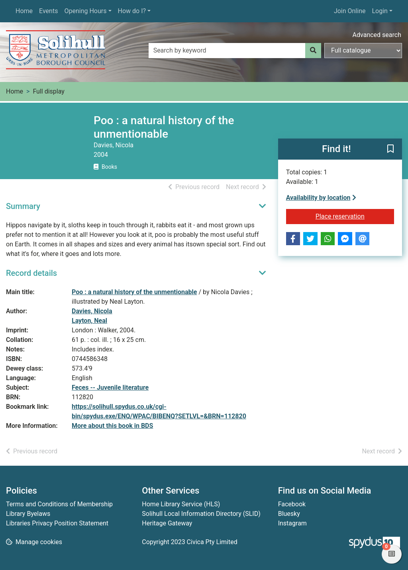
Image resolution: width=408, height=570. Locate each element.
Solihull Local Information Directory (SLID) (201, 513)
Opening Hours (85, 11)
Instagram (292, 523)
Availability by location (321, 197)
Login (379, 11)
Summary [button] (23, 206)
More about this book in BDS (112, 425)
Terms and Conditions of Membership (59, 504)
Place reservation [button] (355, 215)
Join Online (350, 11)
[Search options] (363, 50)
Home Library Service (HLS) (181, 504)
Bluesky (289, 513)
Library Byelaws (28, 513)
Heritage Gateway (167, 523)
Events (48, 11)
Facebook (292, 504)
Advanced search (377, 35)
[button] (390, 149)
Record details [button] (31, 273)
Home (24, 11)
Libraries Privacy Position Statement (57, 523)
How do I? (132, 11)
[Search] (313, 50)
